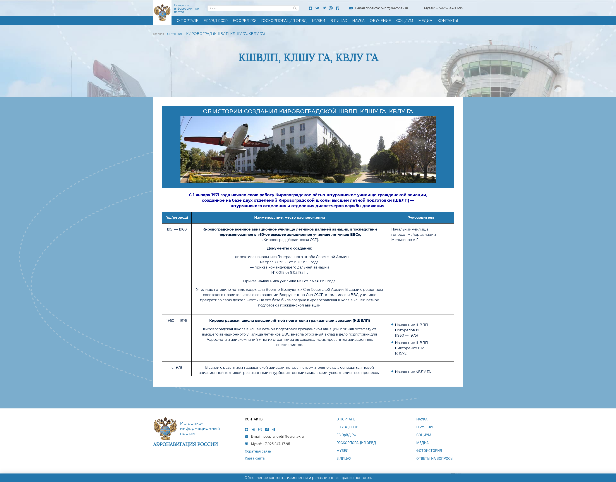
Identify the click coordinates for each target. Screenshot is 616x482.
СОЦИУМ (404, 21)
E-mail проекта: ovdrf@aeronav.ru (381, 8)
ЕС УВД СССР (216, 21)
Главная (158, 34)
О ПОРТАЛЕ (187, 21)
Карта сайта (255, 458)
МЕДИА (425, 21)
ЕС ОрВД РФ (244, 21)
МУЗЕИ (318, 21)
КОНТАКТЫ (448, 21)
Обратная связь (258, 451)
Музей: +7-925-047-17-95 (443, 8)
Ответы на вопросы (434, 458)
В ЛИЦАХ (338, 21)
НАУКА (358, 21)
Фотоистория (429, 451)
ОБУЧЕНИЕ (380, 21)
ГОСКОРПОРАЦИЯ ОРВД (284, 21)
